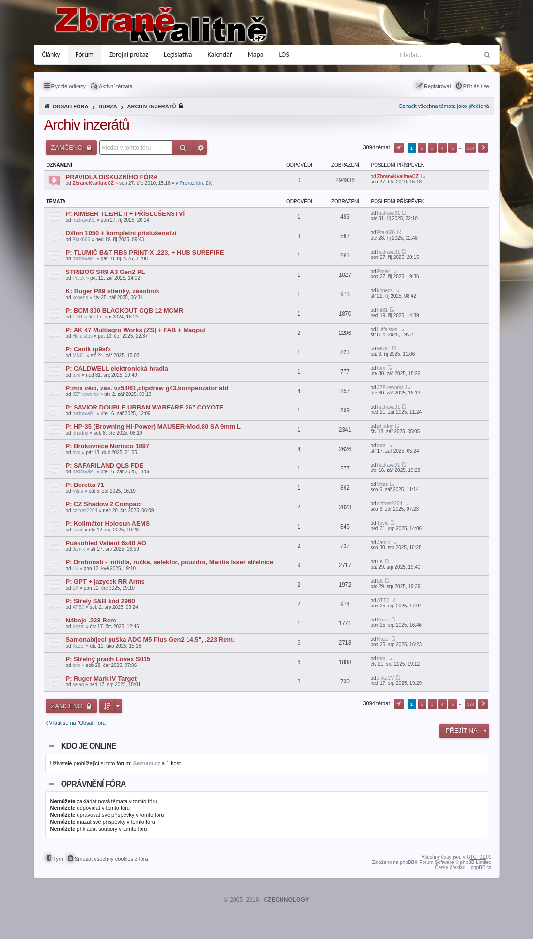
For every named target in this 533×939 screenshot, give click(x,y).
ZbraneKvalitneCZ (93, 183)
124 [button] (470, 148)
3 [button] (432, 148)
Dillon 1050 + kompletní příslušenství (121, 233)
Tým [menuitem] (58, 859)
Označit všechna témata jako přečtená (443, 106)
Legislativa (178, 54)
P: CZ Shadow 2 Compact (104, 504)
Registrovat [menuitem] (437, 86)
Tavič (77, 529)
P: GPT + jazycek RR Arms (105, 581)
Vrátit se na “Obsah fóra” (78, 723)
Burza (107, 106)
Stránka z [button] (399, 148)
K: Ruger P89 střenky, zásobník (112, 291)
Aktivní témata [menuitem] (116, 86)
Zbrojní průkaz (128, 54)
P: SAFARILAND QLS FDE (104, 465)
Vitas (77, 491)
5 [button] (452, 148)
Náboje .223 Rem (91, 620)
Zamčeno (68, 147)
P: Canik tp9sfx (88, 349)
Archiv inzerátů (151, 106)
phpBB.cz (481, 867)
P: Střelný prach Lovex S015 (108, 659)
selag (78, 684)
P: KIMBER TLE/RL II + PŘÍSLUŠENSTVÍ (125, 213)
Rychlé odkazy (68, 86)
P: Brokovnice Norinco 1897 (108, 446)
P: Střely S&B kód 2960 (100, 601)
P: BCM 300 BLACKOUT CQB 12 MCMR (125, 310)
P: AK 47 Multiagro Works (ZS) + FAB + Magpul (135, 329)
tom (76, 375)
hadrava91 (83, 220)
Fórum (85, 54)
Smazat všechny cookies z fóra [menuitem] (111, 859)
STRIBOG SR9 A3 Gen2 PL (105, 271)
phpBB (407, 862)
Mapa (256, 54)
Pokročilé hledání (200, 147)
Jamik (78, 549)
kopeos (80, 297)
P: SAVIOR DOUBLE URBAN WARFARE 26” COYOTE (145, 407)
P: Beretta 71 (85, 484)
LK (75, 568)
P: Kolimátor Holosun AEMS (108, 523)
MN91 (78, 355)
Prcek (78, 278)
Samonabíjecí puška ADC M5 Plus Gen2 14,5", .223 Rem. (150, 639)
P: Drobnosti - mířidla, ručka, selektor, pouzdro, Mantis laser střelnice (169, 562)
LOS (284, 54)
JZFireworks (85, 394)
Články (51, 54)
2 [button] (422, 148)
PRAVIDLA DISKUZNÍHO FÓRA (112, 177)
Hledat (183, 147)
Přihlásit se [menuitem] (476, 86)
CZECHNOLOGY (286, 899)
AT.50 (78, 607)
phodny (80, 433)
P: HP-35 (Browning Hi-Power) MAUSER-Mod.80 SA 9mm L (153, 426)
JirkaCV (385, 678)
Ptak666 (81, 239)
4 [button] (442, 148)
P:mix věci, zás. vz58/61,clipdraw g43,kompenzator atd (147, 388)
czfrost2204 (84, 510)
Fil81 (77, 316)
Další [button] (483, 148)
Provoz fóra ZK (196, 183)
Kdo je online (88, 746)
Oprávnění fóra (93, 784)
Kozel (78, 626)
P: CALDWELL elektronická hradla (117, 368)
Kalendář (220, 54)
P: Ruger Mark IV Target (101, 678)
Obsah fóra (71, 106)
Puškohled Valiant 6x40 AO (106, 542)
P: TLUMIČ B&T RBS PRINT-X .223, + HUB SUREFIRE (145, 252)
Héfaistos (82, 336)
